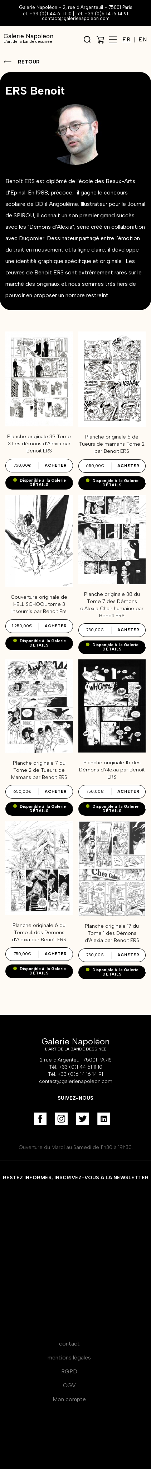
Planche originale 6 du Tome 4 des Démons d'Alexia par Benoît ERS (39, 932)
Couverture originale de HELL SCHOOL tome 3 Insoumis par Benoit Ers (39, 604)
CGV (69, 1385)
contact (69, 1343)
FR (126, 39)
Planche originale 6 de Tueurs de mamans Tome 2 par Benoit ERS (112, 444)
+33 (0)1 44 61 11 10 (50, 13)
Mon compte (69, 1399)
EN (142, 39)
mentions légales (69, 1357)
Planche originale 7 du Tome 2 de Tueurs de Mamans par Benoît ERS (39, 770)
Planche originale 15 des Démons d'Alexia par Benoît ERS (112, 770)
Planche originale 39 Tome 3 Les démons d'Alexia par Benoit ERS (39, 444)
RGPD (69, 1371)
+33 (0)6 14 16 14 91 (106, 13)
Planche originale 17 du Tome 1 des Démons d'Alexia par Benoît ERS (112, 933)
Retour (29, 62)
